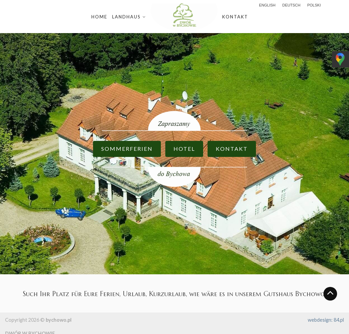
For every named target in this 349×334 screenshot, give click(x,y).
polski (314, 5)
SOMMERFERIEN (127, 148)
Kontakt (235, 16)
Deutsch (291, 5)
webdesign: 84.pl (326, 320)
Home (99, 16)
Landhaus (126, 16)
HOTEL (184, 148)
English (267, 5)
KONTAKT (232, 148)
